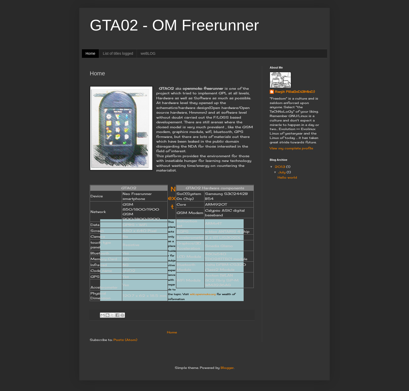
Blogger (227, 368)
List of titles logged (118, 53)
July (282, 172)
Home (90, 53)
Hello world (287, 177)
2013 (280, 167)
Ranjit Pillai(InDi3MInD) (295, 92)
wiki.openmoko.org (203, 294)
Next (172, 197)
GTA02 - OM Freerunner (174, 25)
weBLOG (148, 53)
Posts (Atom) (125, 340)
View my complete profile (291, 148)
